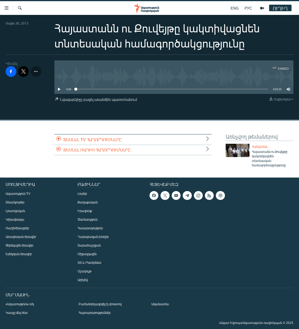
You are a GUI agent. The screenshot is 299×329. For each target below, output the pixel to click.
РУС (248, 8)
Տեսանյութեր (15, 202)
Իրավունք (85, 211)
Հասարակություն (90, 228)
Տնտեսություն (87, 219)
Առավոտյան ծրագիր (21, 237)
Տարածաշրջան (89, 245)
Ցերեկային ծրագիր (19, 245)
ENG (235, 8)
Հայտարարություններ (94, 313)
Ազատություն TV (18, 193)
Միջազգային (87, 254)
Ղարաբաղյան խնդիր (93, 237)
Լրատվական (15, 211)
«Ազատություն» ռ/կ (20, 304)
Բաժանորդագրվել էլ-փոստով (99, 304)
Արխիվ (83, 280)
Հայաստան (260, 147)
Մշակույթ (84, 271)
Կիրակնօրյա (15, 219)
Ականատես (160, 304)
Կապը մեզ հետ (17, 313)
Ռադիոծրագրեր (17, 228)
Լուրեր (82, 193)
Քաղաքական (88, 202)
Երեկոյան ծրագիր (19, 254)
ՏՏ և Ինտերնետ (89, 262)
